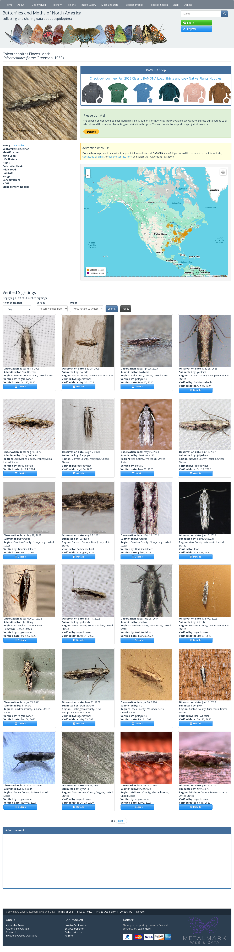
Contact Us (126, 911)
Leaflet (190, 276)
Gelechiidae (18, 145)
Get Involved (40, 4)
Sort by (41, 302)
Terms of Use (65, 911)
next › (121, 820)
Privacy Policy (84, 911)
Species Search (159, 4)
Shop (176, 4)
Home (9, 4)
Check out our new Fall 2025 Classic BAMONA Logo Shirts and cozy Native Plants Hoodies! (156, 78)
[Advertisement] (117, 861)
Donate (188, 4)
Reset (125, 308)
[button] (8, 103)
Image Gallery (88, 4)
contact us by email (93, 156)
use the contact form (120, 156)
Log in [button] (188, 22)
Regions (71, 4)
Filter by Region (12, 302)
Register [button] (189, 28)
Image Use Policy (106, 911)
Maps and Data (111, 4)
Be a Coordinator (74, 928)
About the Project (16, 925)
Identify (57, 4)
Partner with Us (73, 932)
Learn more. (144, 928)
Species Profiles (136, 4)
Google (207, 276)
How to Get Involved (75, 925)
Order (73, 302)
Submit (112, 308)
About (22, 4)
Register (69, 935)
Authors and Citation (17, 928)
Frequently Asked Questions (21, 935)
